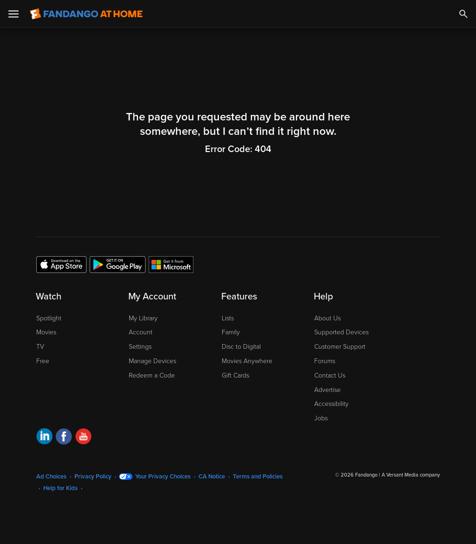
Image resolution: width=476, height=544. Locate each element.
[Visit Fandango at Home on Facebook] (64, 438)
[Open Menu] (13, 14)
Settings (140, 347)
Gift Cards (235, 375)
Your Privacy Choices (163, 476)
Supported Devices (341, 332)
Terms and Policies (258, 476)
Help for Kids (60, 488)
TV (40, 347)
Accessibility (331, 404)
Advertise (327, 390)
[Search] (463, 14)
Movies (46, 332)
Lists (228, 318)
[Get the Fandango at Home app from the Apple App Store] (61, 264)
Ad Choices (51, 476)
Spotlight (48, 318)
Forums (324, 361)
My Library (143, 318)
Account (140, 332)
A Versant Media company (411, 475)
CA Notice (211, 476)
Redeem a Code (152, 375)
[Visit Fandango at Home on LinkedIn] (44, 438)
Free (42, 361)
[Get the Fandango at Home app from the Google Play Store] (117, 264)
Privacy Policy (93, 476)
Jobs (321, 418)
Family (231, 332)
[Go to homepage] (86, 14)
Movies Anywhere (247, 361)
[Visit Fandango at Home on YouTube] (83, 438)
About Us (327, 318)
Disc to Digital (241, 347)
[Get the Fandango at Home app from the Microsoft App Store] (171, 264)
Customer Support (339, 347)
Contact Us (329, 375)
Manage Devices (152, 361)
